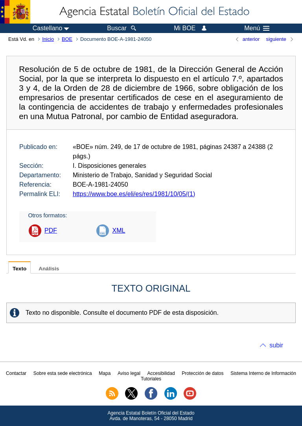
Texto (19, 269)
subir (276, 345)
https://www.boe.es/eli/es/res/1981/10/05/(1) (134, 194)
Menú (256, 28)
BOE (67, 39)
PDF (50, 230)
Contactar (16, 373)
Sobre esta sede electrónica (62, 373)
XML (118, 230)
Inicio (48, 39)
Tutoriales (151, 379)
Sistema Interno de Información (263, 373)
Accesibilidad (161, 373)
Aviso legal (129, 373)
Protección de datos (202, 373)
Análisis (49, 269)
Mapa (104, 373)
